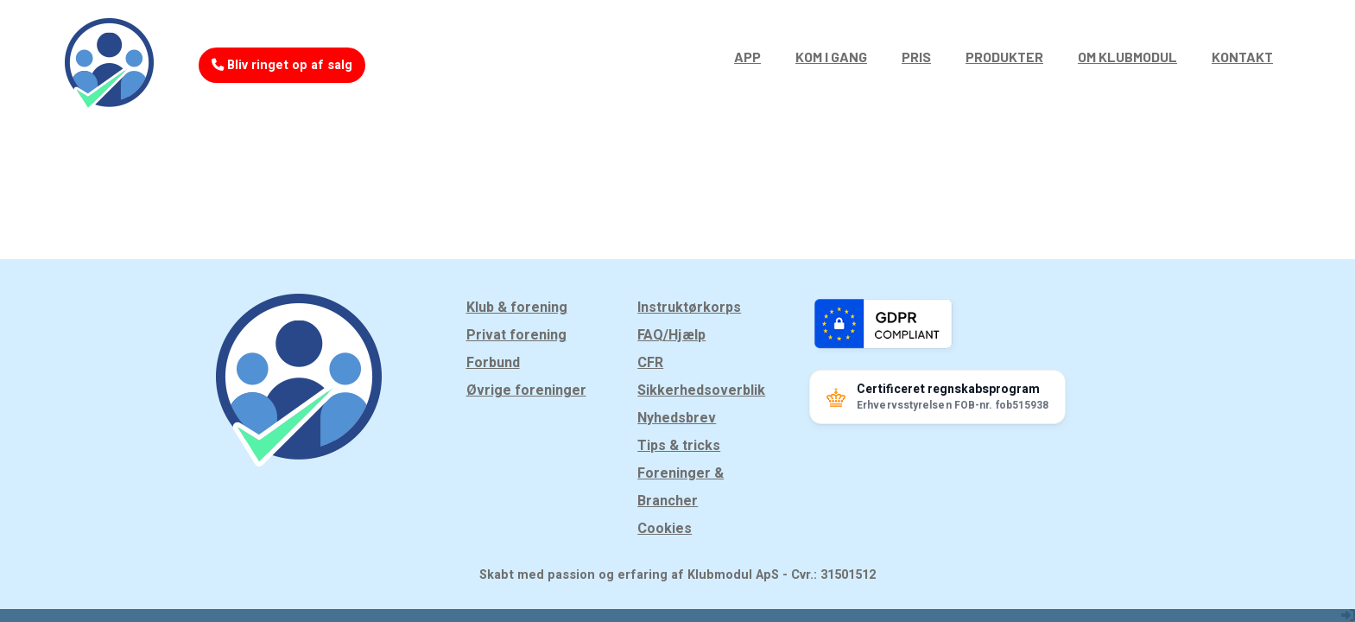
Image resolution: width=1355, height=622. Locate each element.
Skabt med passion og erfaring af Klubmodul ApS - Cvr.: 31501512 (677, 575)
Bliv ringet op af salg (282, 65)
